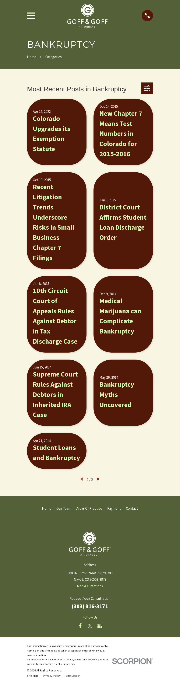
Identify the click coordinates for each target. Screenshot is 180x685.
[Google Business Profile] (99, 625)
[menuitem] (32, 676)
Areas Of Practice (89, 508)
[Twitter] (90, 625)
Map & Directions (90, 586)
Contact (132, 508)
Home (46, 508)
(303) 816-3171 (90, 606)
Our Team (63, 508)
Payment (114, 508)
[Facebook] (80, 625)
